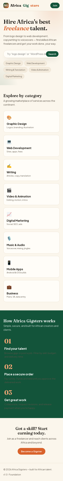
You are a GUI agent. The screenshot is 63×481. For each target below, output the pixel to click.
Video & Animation (40, 70)
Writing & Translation (15, 70)
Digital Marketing (14, 76)
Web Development (36, 63)
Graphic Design (13, 63)
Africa (21, 5)
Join (55, 5)
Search (52, 54)
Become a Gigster (31, 451)
